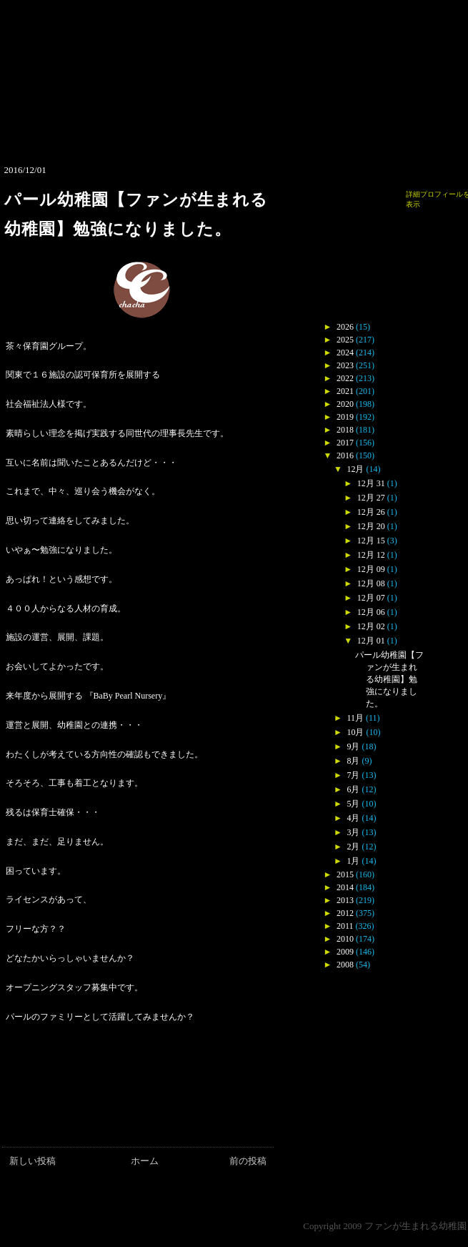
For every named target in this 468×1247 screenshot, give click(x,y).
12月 (355, 469)
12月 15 (371, 541)
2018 (345, 430)
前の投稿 (248, 1160)
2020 (345, 404)
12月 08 (371, 583)
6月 (353, 789)
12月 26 (371, 512)
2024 (345, 353)
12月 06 (371, 612)
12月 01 (371, 641)
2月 (353, 847)
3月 (353, 832)
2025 (345, 340)
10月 (355, 732)
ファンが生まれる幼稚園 (415, 1226)
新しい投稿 (32, 1160)
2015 (345, 874)
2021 (345, 391)
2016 (345, 455)
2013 (345, 900)
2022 (345, 378)
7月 (353, 775)
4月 (353, 818)
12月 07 (371, 598)
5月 (353, 804)
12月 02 (371, 626)
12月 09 (371, 569)
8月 (353, 761)
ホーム (145, 1160)
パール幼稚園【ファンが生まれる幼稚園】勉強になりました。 (389, 679)
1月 (353, 861)
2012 (345, 913)
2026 (345, 327)
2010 (345, 939)
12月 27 (371, 498)
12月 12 (371, 555)
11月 (355, 718)
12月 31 (371, 483)
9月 (353, 746)
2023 (345, 365)
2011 (345, 926)
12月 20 (371, 526)
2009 (345, 952)
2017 (345, 443)
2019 (345, 417)
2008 (345, 965)
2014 (345, 887)
